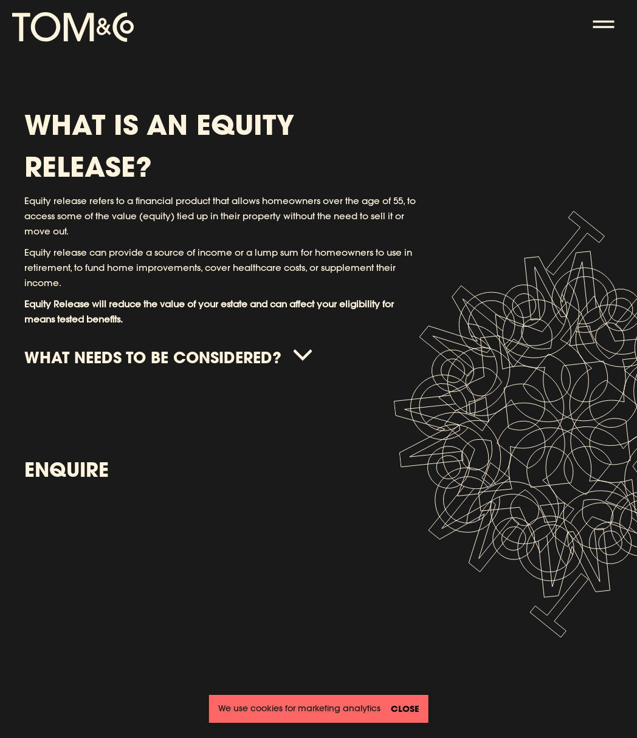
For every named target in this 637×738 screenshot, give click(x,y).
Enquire (66, 469)
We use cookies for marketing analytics (299, 708)
